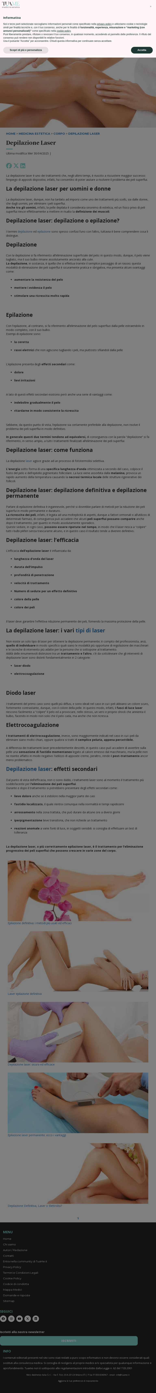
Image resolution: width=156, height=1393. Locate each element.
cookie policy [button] (63, 1366)
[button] (150, 1342)
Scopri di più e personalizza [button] (26, 1385)
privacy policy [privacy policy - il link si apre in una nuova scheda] (104, 1359)
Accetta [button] (142, 1385)
